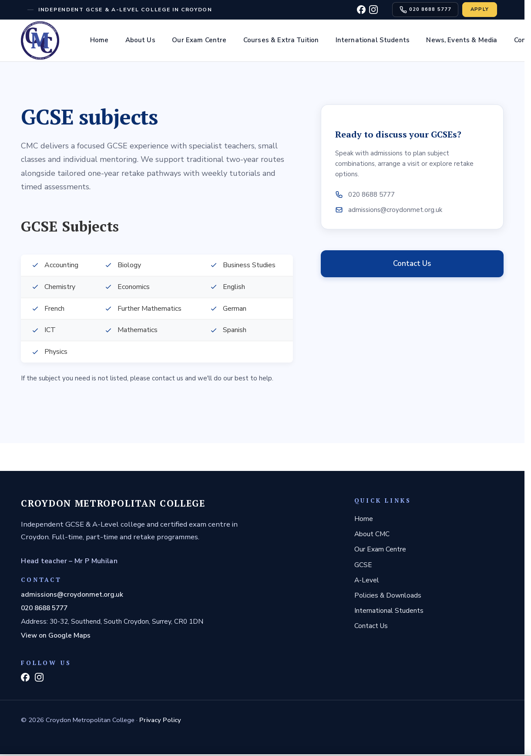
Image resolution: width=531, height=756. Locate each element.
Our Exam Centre (199, 40)
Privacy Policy (160, 720)
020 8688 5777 (44, 607)
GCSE (363, 564)
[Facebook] (361, 9)
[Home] (40, 40)
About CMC (372, 533)
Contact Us (412, 264)
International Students (373, 40)
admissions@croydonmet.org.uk (72, 594)
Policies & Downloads (387, 595)
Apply (480, 9)
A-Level (366, 580)
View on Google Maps (56, 635)
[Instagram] (373, 9)
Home (99, 40)
